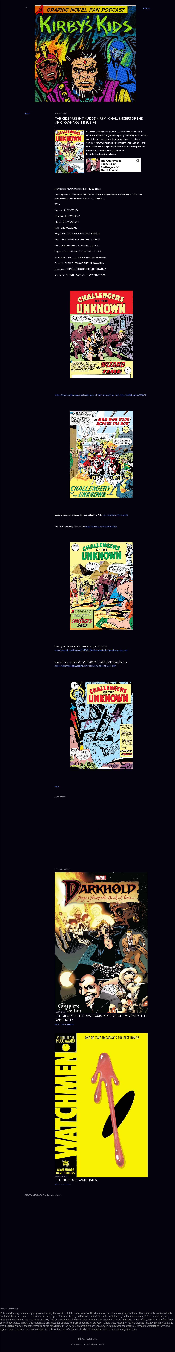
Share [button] (27, 113)
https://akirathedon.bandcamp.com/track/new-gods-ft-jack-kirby (85, 665)
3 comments (65, 1185)
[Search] (146, 8)
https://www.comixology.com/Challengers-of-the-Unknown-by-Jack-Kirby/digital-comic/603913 (100, 394)
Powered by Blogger (87, 1339)
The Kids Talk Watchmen (76, 1180)
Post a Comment (67, 1024)
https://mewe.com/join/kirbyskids (101, 526)
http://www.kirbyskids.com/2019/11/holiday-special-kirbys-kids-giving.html (91, 650)
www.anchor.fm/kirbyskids (115, 514)
